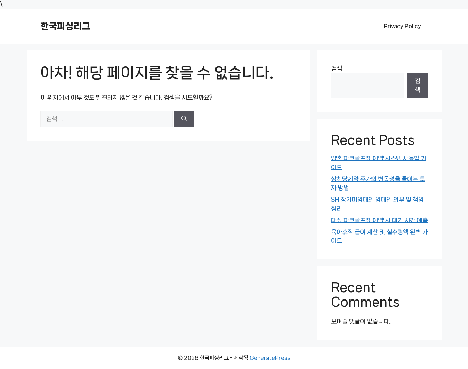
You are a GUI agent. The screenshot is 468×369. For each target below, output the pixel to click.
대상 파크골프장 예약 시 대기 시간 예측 (379, 220)
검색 (336, 68)
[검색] (184, 119)
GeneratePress (270, 358)
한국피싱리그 (65, 26)
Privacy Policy (402, 26)
